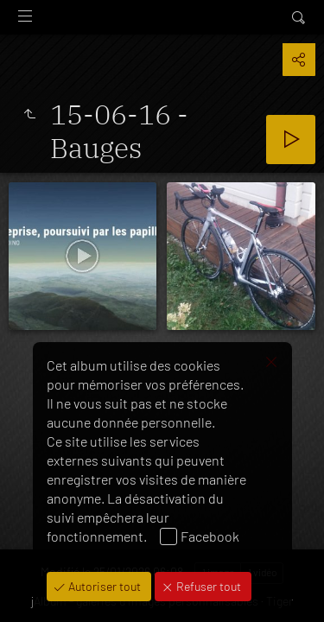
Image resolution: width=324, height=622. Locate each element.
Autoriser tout (103, 586)
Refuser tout (207, 586)
